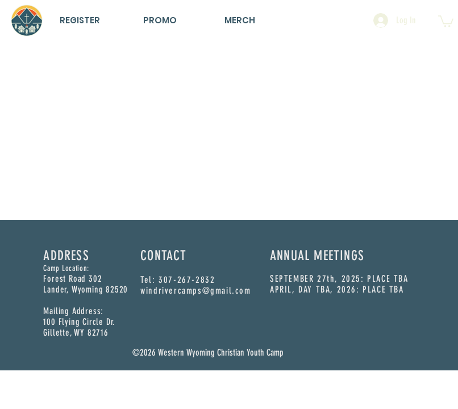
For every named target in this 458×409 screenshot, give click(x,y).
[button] (445, 20)
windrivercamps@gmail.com (195, 290)
